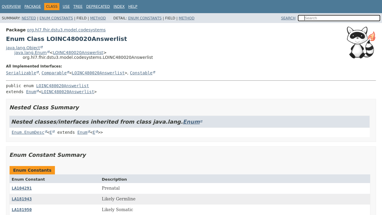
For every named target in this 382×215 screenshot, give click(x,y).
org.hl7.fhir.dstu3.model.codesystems (66, 29)
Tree (78, 6)
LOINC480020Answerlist (78, 52)
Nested (28, 18)
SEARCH (288, 18)
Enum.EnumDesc (28, 132)
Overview (11, 6)
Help (133, 6)
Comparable (54, 72)
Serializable (21, 72)
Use (66, 6)
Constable (141, 72)
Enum (31, 91)
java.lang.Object (23, 47)
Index (119, 6)
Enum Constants (56, 18)
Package (32, 6)
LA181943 (22, 198)
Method (98, 18)
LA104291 (22, 188)
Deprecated (98, 6)
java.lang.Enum (30, 52)
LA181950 (22, 209)
